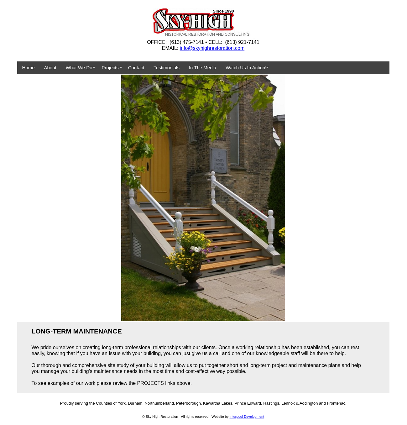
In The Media (202, 67)
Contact (136, 67)
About (50, 67)
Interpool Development (247, 416)
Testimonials (167, 67)
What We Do (79, 67)
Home (28, 67)
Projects (110, 67)
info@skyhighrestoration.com (212, 48)
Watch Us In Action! (246, 67)
